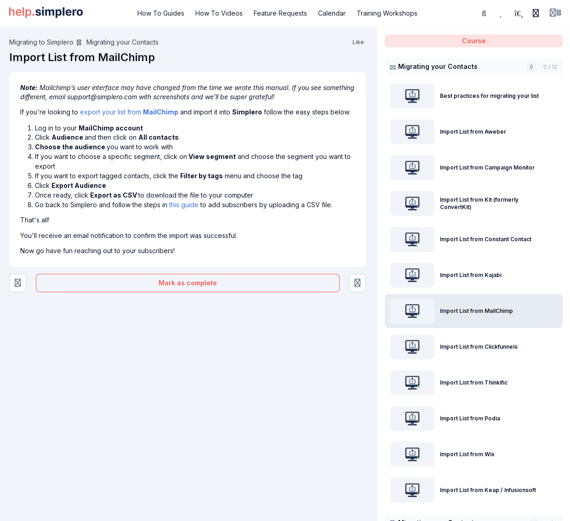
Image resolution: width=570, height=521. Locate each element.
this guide (184, 205)
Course (474, 41)
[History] (536, 13)
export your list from (129, 112)
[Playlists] (518, 13)
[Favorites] (501, 13)
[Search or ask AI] (484, 13)
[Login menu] (555, 13)
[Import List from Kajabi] (18, 283)
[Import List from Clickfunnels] (357, 283)
